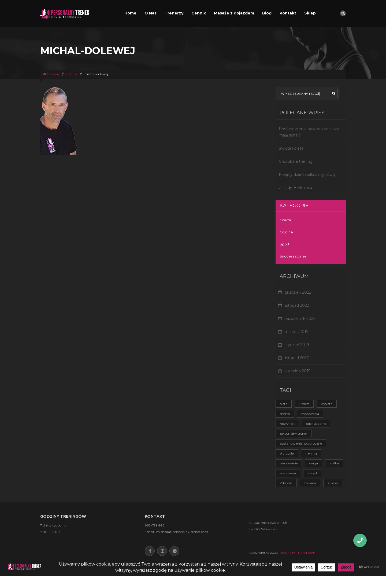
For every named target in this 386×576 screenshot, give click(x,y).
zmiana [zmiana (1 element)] (310, 483)
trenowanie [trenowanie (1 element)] (289, 463)
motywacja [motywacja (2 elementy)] (310, 414)
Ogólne (286, 232)
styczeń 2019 (296, 344)
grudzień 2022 (297, 292)
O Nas (150, 13)
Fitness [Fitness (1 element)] (304, 404)
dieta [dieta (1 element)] (283, 404)
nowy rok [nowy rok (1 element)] (287, 424)
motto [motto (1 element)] (285, 414)
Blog (267, 13)
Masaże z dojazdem (234, 13)
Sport (285, 244)
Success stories (293, 256)
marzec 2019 (296, 331)
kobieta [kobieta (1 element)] (326, 404)
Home (130, 13)
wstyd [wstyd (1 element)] (312, 473)
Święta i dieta (291, 148)
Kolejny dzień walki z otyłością (307, 174)
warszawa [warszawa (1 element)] (288, 473)
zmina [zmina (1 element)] (333, 483)
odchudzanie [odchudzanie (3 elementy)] (316, 424)
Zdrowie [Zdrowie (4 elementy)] (286, 483)
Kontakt (288, 13)
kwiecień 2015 (297, 371)
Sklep (310, 13)
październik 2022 (300, 318)
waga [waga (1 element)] (313, 463)
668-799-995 (154, 525)
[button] (360, 540)
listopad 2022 (296, 305)
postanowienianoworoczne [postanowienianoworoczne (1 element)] (301, 443)
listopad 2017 (296, 357)
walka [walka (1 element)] (334, 463)
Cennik (198, 13)
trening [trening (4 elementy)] (311, 453)
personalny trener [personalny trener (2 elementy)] (293, 433)
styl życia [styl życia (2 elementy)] (287, 453)
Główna (51, 74)
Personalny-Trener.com (297, 553)
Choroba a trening (296, 161)
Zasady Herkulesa (295, 187)
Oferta (285, 220)
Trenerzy (174, 13)
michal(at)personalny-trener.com (182, 532)
